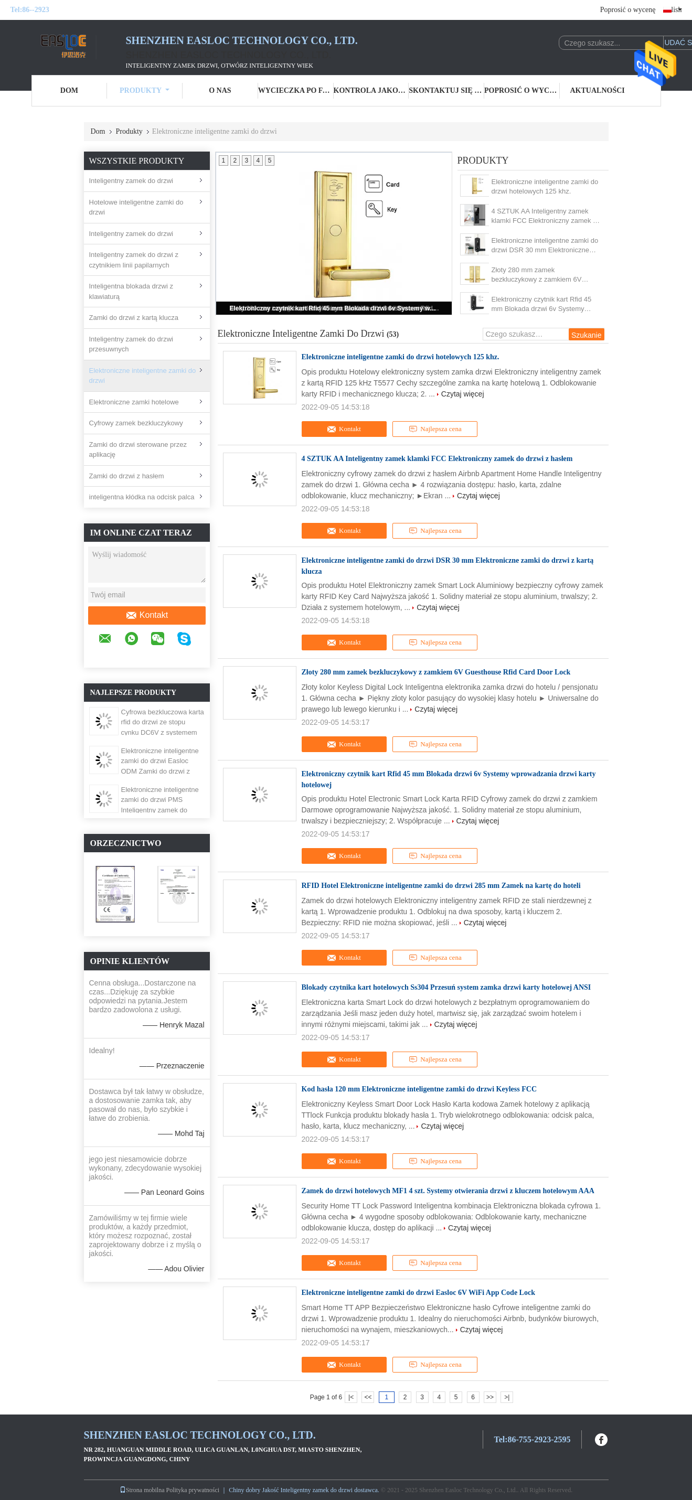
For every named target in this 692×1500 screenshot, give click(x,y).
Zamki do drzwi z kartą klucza (134, 318)
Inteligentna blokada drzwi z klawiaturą (131, 291)
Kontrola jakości (371, 90)
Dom (69, 90)
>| (506, 1397)
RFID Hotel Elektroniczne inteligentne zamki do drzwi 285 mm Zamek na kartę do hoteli (441, 886)
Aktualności (597, 90)
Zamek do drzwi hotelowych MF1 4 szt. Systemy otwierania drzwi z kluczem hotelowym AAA (448, 1191)
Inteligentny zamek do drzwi (131, 181)
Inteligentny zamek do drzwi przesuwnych (131, 344)
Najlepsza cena (435, 429)
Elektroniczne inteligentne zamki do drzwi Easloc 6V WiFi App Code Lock (418, 1293)
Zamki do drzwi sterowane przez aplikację (138, 450)
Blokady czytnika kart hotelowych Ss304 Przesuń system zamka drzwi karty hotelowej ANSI (446, 987)
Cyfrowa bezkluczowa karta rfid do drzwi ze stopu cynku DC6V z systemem (162, 722)
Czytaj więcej (462, 394)
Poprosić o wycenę (628, 10)
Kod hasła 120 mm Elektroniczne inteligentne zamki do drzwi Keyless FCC (419, 1089)
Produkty (144, 90)
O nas (220, 90)
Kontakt (146, 615)
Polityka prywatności (193, 1490)
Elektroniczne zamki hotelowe (134, 402)
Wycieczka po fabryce (296, 90)
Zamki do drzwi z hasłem (126, 476)
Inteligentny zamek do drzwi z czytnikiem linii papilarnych (134, 260)
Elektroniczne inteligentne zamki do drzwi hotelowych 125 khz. (545, 186)
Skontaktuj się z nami (446, 90)
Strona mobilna (142, 1490)
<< (367, 1397)
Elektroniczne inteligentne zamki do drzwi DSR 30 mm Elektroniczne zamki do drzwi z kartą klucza (545, 246)
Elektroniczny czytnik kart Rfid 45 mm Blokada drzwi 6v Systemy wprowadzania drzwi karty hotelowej (335, 308)
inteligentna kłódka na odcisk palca (142, 497)
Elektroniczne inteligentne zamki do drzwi (142, 376)
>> (490, 1397)
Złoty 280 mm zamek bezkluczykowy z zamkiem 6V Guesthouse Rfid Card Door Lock (542, 275)
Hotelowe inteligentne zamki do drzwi (136, 207)
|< (351, 1397)
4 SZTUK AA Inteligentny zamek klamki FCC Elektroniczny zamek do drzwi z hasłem (546, 216)
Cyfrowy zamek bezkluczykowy (136, 423)
